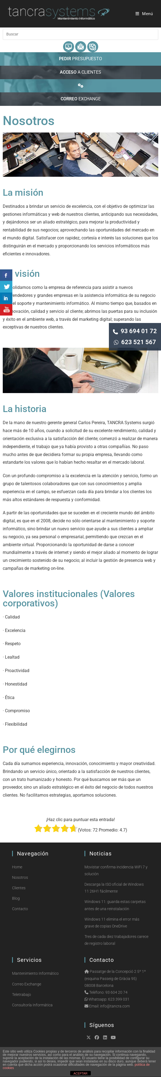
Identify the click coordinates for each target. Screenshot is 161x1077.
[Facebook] (97, 1037)
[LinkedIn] (105, 1037)
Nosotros (20, 877)
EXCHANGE (81, 98)
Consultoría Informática (32, 1005)
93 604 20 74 (116, 992)
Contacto (20, 909)
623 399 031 (118, 999)
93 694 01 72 (135, 331)
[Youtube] (113, 1037)
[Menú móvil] (144, 13)
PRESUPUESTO (80, 58)
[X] (88, 1037)
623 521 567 (135, 342)
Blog (16, 898)
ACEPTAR (80, 1073)
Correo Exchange (26, 984)
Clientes (19, 888)
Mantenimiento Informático (35, 973)
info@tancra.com (115, 1006)
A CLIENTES (80, 72)
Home (17, 867)
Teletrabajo (21, 994)
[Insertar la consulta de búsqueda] (80, 34)
